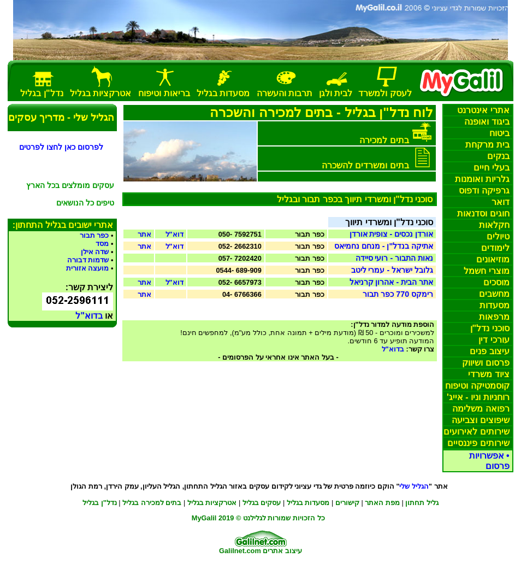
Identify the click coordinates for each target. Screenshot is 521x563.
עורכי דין (493, 339)
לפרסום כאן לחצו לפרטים (61, 147)
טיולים (498, 236)
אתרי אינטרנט (483, 110)
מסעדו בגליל (308, 503)
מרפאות (494, 316)
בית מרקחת (487, 144)
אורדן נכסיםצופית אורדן (392, 234)
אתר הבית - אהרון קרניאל (392, 282)
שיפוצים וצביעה (480, 420)
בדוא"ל (393, 349)
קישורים (347, 503)
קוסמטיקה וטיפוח (477, 385)
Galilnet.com (240, 551)
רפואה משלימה (480, 408)
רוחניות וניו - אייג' (478, 397)
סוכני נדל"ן (490, 328)
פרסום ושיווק (485, 362)
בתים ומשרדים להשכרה (365, 165)
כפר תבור (94, 235)
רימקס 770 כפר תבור (398, 294)
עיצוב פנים (489, 351)
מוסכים (496, 282)
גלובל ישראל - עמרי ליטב (392, 270)
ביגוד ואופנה (486, 121)
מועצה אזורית (87, 268)
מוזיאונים (493, 259)
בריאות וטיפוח (164, 93)
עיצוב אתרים (282, 551)
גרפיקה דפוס (484, 190)
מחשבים (494, 293)
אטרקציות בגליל (212, 503)
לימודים (495, 248)
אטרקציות (100, 93)
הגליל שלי (414, 486)
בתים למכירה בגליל (151, 503)
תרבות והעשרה (284, 93)
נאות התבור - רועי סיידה (395, 258)
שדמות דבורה (88, 260)
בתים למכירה (383, 140)
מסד (102, 243)
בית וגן (335, 93)
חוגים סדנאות (483, 213)
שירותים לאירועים (476, 431)
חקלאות (494, 225)
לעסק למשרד (384, 93)
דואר (501, 202)
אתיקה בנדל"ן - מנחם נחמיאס (384, 246)
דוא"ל (174, 234)
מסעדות (494, 305)
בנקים (498, 156)
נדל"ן (41, 93)
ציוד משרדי (488, 374)
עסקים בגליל (261, 503)
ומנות (482, 179)
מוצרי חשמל (486, 270)
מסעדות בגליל (223, 93)
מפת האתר (382, 503)
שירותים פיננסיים (478, 443)
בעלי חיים (491, 167)
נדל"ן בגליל (99, 503)
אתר (144, 234)
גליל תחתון (422, 503)
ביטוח (499, 133)
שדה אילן (95, 252)
